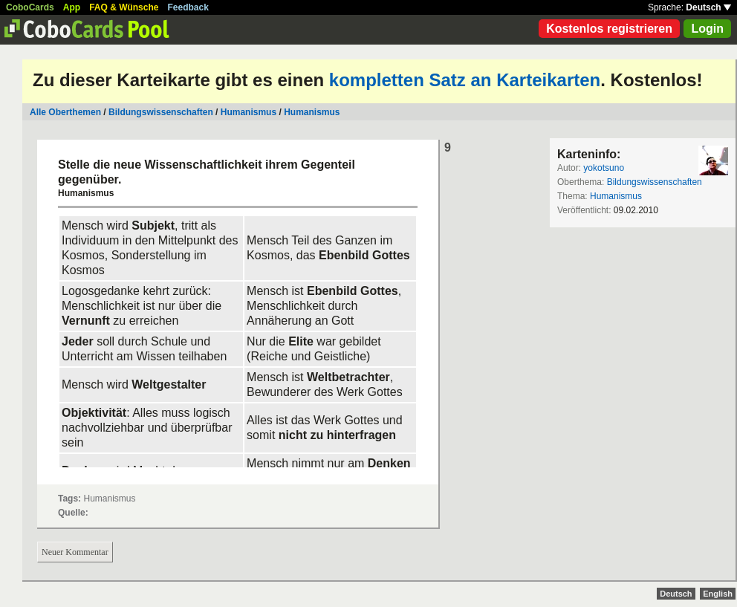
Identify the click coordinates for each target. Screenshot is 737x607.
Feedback (188, 7)
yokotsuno (603, 168)
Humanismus (248, 112)
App (71, 7)
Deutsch (708, 7)
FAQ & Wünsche (123, 7)
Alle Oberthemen (65, 112)
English (718, 593)
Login (707, 28)
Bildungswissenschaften (160, 112)
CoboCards (30, 7)
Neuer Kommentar (75, 552)
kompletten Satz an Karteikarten (464, 80)
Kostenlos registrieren (609, 28)
